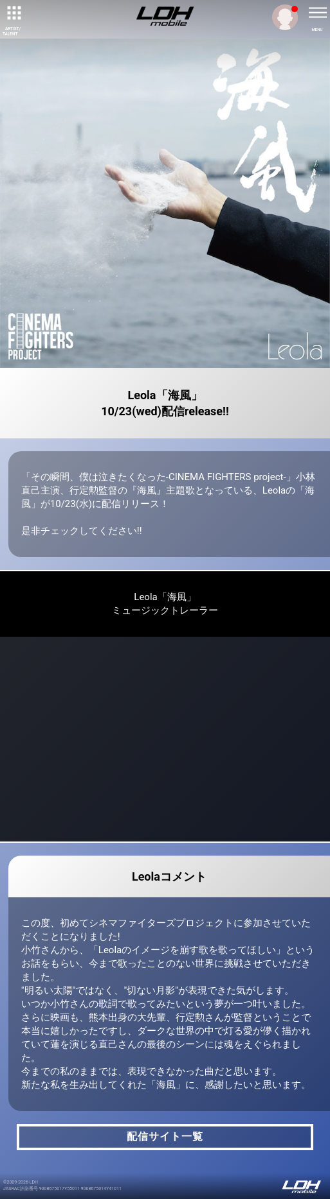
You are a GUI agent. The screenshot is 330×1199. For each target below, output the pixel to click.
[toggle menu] (317, 13)
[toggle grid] (13, 13)
